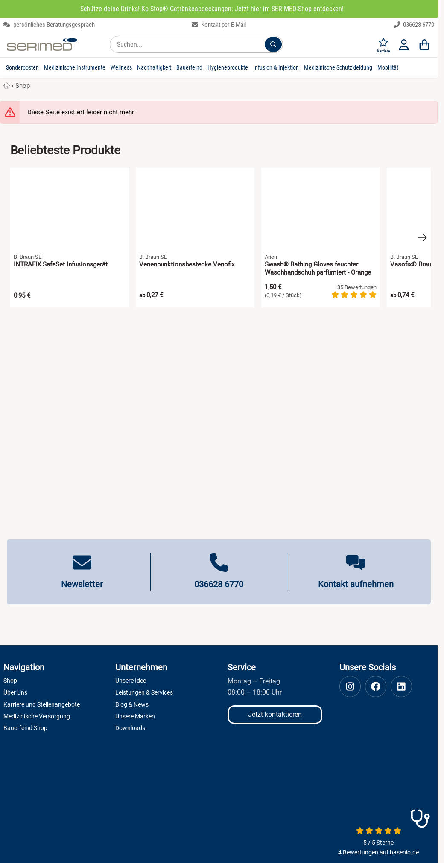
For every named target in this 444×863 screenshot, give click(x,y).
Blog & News (132, 704)
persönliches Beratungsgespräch (49, 25)
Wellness (121, 67)
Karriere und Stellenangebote (41, 704)
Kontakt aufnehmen (356, 584)
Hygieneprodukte (227, 67)
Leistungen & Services (144, 692)
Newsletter (82, 584)
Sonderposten (22, 67)
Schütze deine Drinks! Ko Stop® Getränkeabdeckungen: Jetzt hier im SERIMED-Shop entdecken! (212, 9)
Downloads (130, 727)
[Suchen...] (273, 44)
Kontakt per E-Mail (219, 25)
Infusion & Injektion (276, 67)
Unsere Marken (135, 716)
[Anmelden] (404, 44)
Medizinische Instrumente (74, 67)
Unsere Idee (130, 680)
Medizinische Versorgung (36, 716)
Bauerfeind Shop (25, 727)
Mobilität (387, 67)
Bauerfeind (189, 67)
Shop (22, 86)
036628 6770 (414, 25)
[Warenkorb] (424, 44)
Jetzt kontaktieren (275, 714)
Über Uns (15, 692)
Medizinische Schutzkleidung (338, 67)
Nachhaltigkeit (154, 67)
